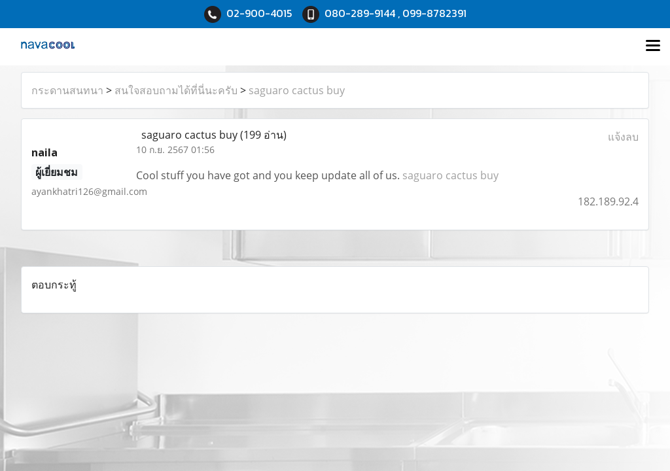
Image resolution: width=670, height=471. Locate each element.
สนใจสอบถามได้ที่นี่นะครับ (176, 90)
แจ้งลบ (623, 137)
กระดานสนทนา (67, 90)
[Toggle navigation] (653, 46)
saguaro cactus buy (297, 90)
